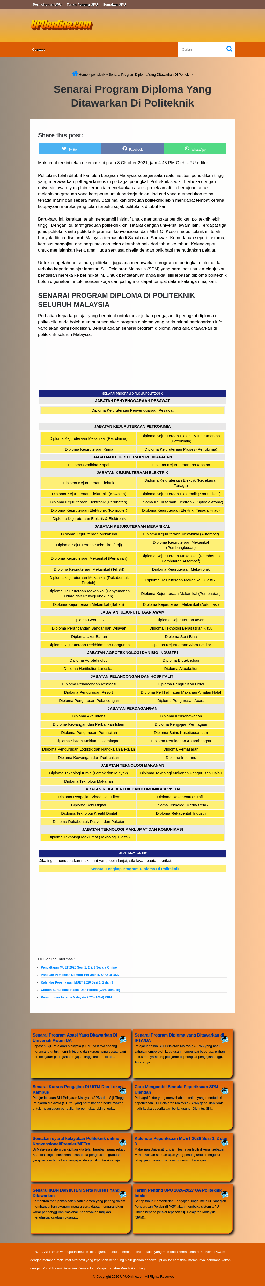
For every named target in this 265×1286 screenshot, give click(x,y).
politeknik (98, 75)
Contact (38, 49)
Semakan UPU (114, 4)
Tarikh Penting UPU (82, 4)
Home (80, 75)
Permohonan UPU (47, 4)
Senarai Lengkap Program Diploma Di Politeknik (135, 869)
